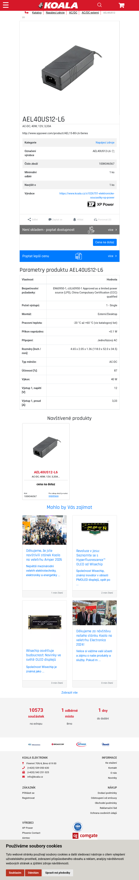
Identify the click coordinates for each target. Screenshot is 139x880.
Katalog (36, 12)
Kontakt (112, 767)
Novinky (112, 777)
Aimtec (26, 838)
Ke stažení (111, 762)
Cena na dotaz (104, 242)
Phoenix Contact (31, 832)
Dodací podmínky (107, 793)
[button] (33, 219)
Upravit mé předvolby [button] (57, 872)
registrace (53, 496)
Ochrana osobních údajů (103, 813)
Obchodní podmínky (106, 803)
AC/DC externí (90, 12)
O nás (114, 772)
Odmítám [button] (33, 872)
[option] (36, 716)
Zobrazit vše (69, 692)
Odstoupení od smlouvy (104, 798)
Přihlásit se (28, 793)
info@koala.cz (35, 776)
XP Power (27, 827)
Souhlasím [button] (15, 872)
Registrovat (28, 798)
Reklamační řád (108, 808)
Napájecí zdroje (55, 12)
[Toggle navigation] (6, 4)
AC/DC (73, 12)
